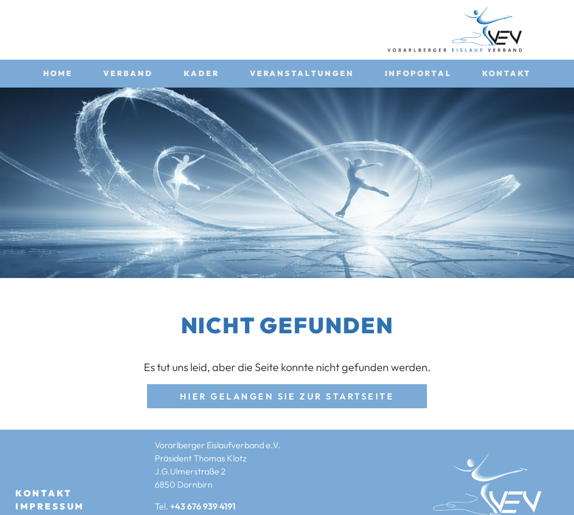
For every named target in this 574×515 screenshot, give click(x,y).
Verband (128, 73)
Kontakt (506, 73)
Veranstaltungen (302, 73)
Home (58, 73)
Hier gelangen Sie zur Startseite (287, 396)
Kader (201, 73)
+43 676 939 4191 (203, 506)
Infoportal (418, 73)
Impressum (50, 506)
